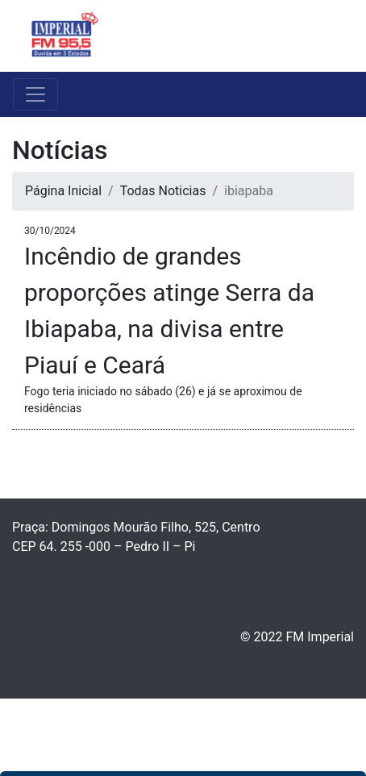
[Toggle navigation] (330, 36)
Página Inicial (63, 190)
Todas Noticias (163, 190)
